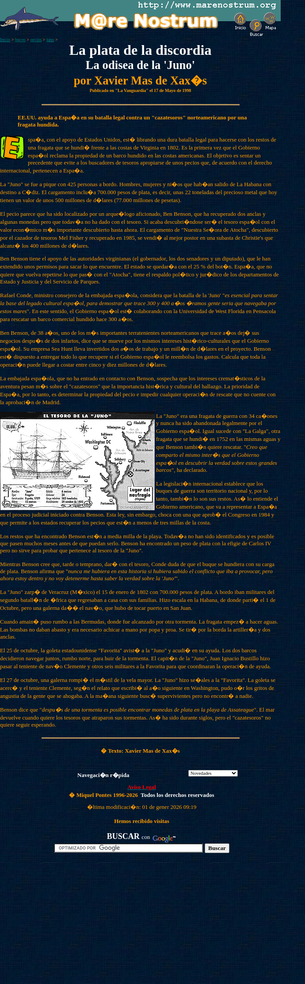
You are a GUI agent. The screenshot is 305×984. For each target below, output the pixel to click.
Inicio (5, 39)
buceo (20, 39)
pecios (36, 39)
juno (50, 39)
